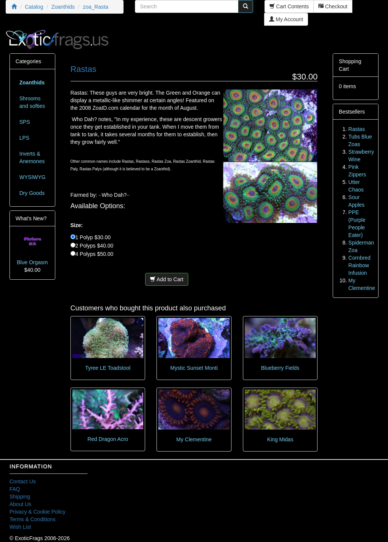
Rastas (356, 129)
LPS (24, 138)
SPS (24, 122)
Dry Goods (32, 193)
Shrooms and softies (32, 102)
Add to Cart (166, 279)
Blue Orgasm (32, 262)
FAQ (14, 489)
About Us (20, 504)
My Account (286, 19)
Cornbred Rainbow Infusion (359, 265)
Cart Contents (289, 6)
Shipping (19, 497)
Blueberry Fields (280, 368)
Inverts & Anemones (32, 157)
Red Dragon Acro (108, 439)
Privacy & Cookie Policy (37, 512)
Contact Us (22, 481)
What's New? (31, 218)
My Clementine (193, 439)
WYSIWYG (32, 177)
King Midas (280, 439)
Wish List (20, 527)
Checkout (332, 6)
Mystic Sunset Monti (193, 368)
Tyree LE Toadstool (108, 368)
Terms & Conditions (32, 519)
